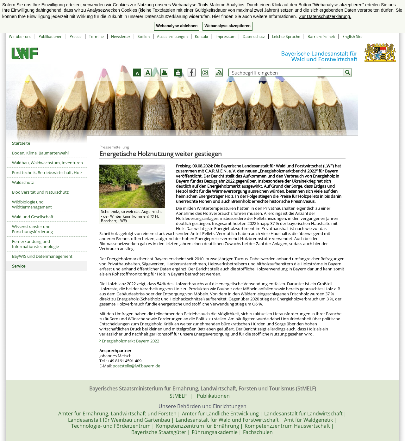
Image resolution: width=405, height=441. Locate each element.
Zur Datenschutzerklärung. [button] (325, 16)
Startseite (21, 143)
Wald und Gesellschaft (32, 217)
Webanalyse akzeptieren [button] (227, 26)
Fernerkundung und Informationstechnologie (35, 244)
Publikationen (50, 36)
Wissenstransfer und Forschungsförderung (32, 229)
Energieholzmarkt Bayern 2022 (130, 341)
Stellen (144, 36)
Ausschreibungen (172, 36)
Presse (76, 36)
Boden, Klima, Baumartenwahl (40, 153)
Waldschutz (23, 182)
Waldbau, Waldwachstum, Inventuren (47, 163)
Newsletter (120, 36)
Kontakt (201, 36)
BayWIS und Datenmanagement (42, 256)
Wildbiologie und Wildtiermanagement (32, 204)
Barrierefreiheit (321, 36)
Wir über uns (20, 36)
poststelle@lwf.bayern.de (136, 366)
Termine (96, 36)
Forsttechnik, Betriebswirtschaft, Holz (47, 172)
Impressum (225, 36)
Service (18, 266)
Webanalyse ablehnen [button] (176, 26)
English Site (352, 36)
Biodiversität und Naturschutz (40, 192)
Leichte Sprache (286, 36)
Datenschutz (254, 36)
